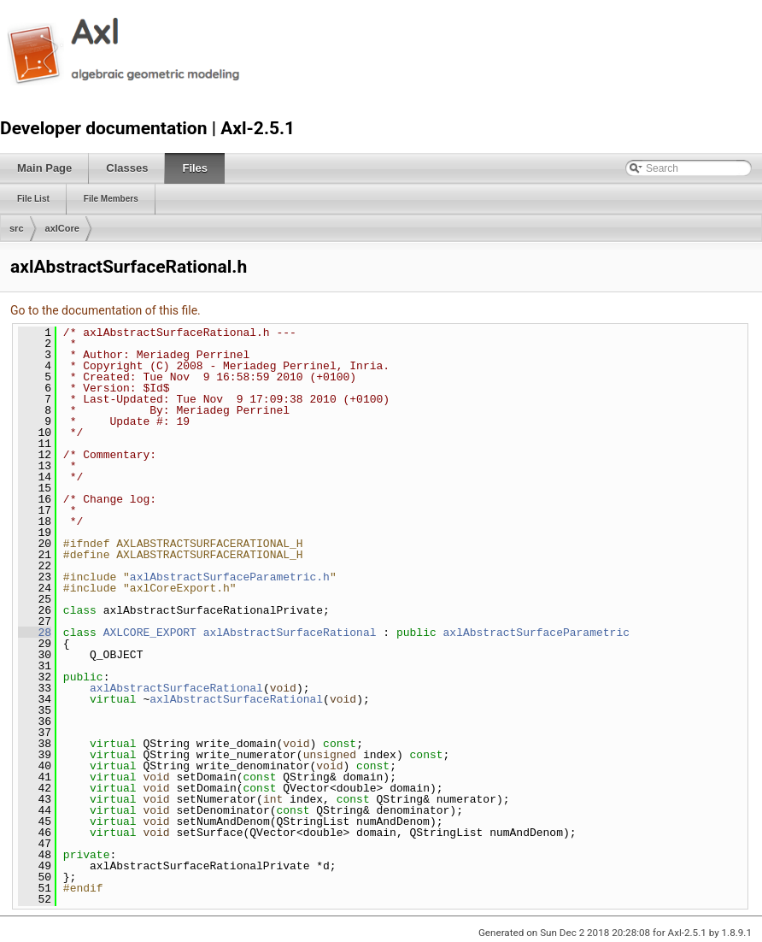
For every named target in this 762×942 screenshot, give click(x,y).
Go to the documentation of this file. (105, 310)
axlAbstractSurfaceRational (290, 632)
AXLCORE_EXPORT (149, 632)
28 (34, 632)
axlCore (62, 228)
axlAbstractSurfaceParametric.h (230, 577)
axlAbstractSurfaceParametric (536, 632)
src (16, 228)
